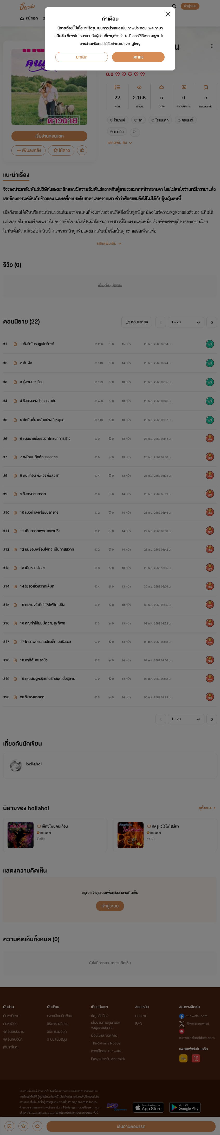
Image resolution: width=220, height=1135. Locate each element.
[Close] (167, 14)
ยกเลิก (81, 57)
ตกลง (138, 57)
